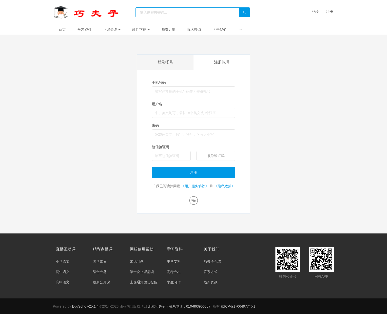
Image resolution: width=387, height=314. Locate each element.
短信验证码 (160, 147)
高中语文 (63, 282)
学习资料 (84, 30)
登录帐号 (165, 62)
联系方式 (210, 272)
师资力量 (168, 30)
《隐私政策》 (224, 186)
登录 (315, 12)
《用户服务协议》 (195, 186)
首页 (62, 30)
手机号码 (159, 82)
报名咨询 (194, 30)
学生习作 (174, 282)
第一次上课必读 (142, 272)
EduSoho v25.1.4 (85, 306)
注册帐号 (222, 62)
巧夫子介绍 (212, 261)
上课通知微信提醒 (143, 282)
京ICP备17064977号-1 (238, 306)
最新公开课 (101, 282)
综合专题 (100, 272)
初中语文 (63, 272)
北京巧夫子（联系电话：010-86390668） (180, 306)
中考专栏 (174, 261)
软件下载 (141, 30)
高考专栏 (174, 272)
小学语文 (63, 261)
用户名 (157, 104)
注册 (329, 12)
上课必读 (111, 30)
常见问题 (137, 261)
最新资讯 (210, 282)
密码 (155, 125)
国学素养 (100, 261)
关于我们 (220, 30)
